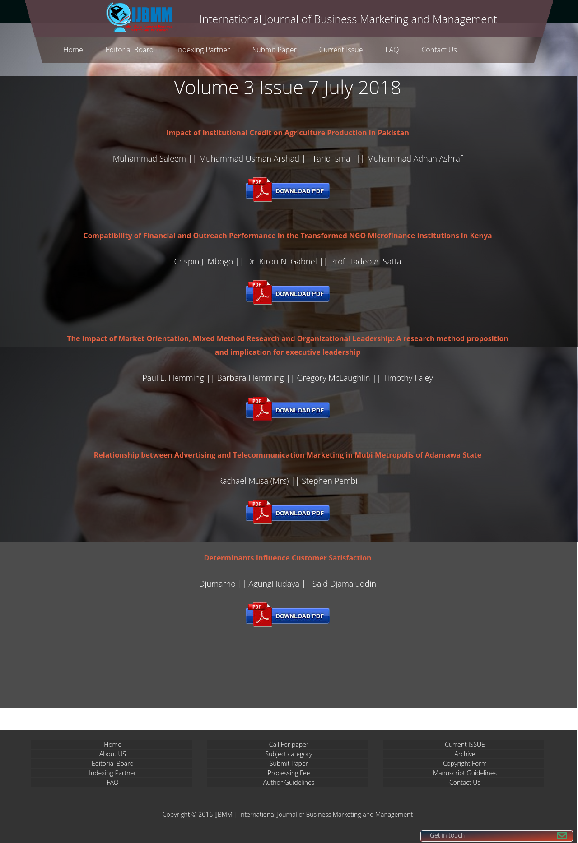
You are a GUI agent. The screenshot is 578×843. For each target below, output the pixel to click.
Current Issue (341, 50)
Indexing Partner (203, 50)
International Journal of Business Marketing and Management (326, 814)
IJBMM (223, 814)
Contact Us (439, 50)
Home (73, 50)
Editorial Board (130, 50)
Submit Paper (274, 50)
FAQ (392, 50)
